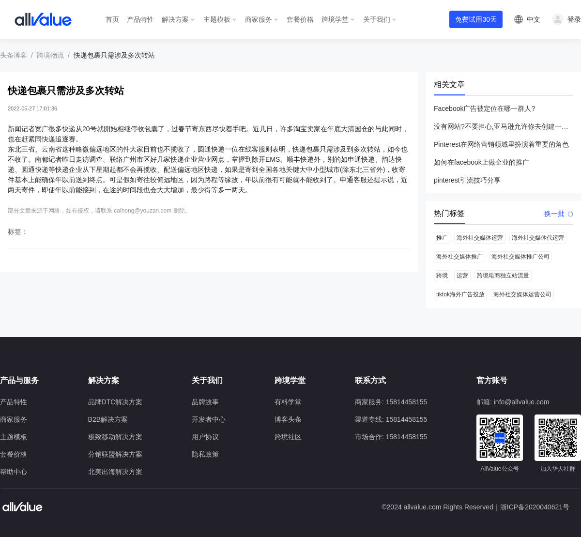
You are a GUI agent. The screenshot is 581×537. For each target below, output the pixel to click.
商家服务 (258, 19)
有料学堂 (288, 402)
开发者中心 (209, 419)
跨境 (442, 275)
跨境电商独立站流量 (503, 275)
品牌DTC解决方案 (115, 402)
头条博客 (13, 55)
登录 (574, 19)
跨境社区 (288, 437)
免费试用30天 (476, 19)
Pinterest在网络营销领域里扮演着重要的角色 (501, 144)
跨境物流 (50, 55)
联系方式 (370, 380)
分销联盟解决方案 (115, 454)
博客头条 (288, 419)
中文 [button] (533, 19)
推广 (442, 237)
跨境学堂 (335, 19)
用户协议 (205, 437)
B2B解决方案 (108, 419)
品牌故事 (205, 402)
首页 (112, 19)
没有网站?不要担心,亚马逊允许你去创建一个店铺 (503, 126)
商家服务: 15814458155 (391, 402)
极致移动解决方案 (115, 437)
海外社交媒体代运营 (538, 237)
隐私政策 (205, 454)
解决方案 (175, 19)
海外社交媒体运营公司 (522, 294)
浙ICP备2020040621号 (534, 507)
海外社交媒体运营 (480, 237)
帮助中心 (13, 472)
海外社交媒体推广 (459, 256)
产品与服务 (19, 380)
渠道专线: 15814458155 (391, 419)
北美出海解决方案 (115, 472)
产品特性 (140, 19)
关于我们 (376, 19)
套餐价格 (300, 19)
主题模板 (216, 19)
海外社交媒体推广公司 (520, 256)
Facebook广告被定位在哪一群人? (484, 108)
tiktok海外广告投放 (460, 294)
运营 (462, 275)
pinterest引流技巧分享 (467, 180)
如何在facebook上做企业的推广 (481, 162)
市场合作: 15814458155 (391, 437)
